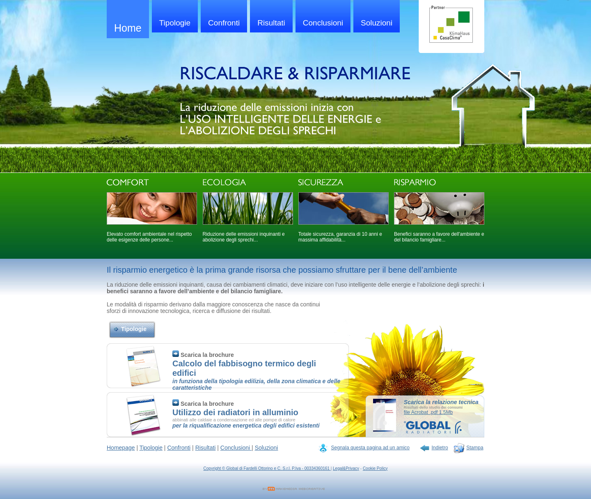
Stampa (474, 448)
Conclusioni (323, 22)
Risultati (271, 22)
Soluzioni (376, 22)
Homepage (121, 447)
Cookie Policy (375, 468)
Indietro (440, 448)
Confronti (224, 22)
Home (128, 28)
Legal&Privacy (346, 468)
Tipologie (174, 22)
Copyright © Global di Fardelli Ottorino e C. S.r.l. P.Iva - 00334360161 (267, 468)
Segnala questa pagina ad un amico (370, 448)
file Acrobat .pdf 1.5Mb (428, 412)
